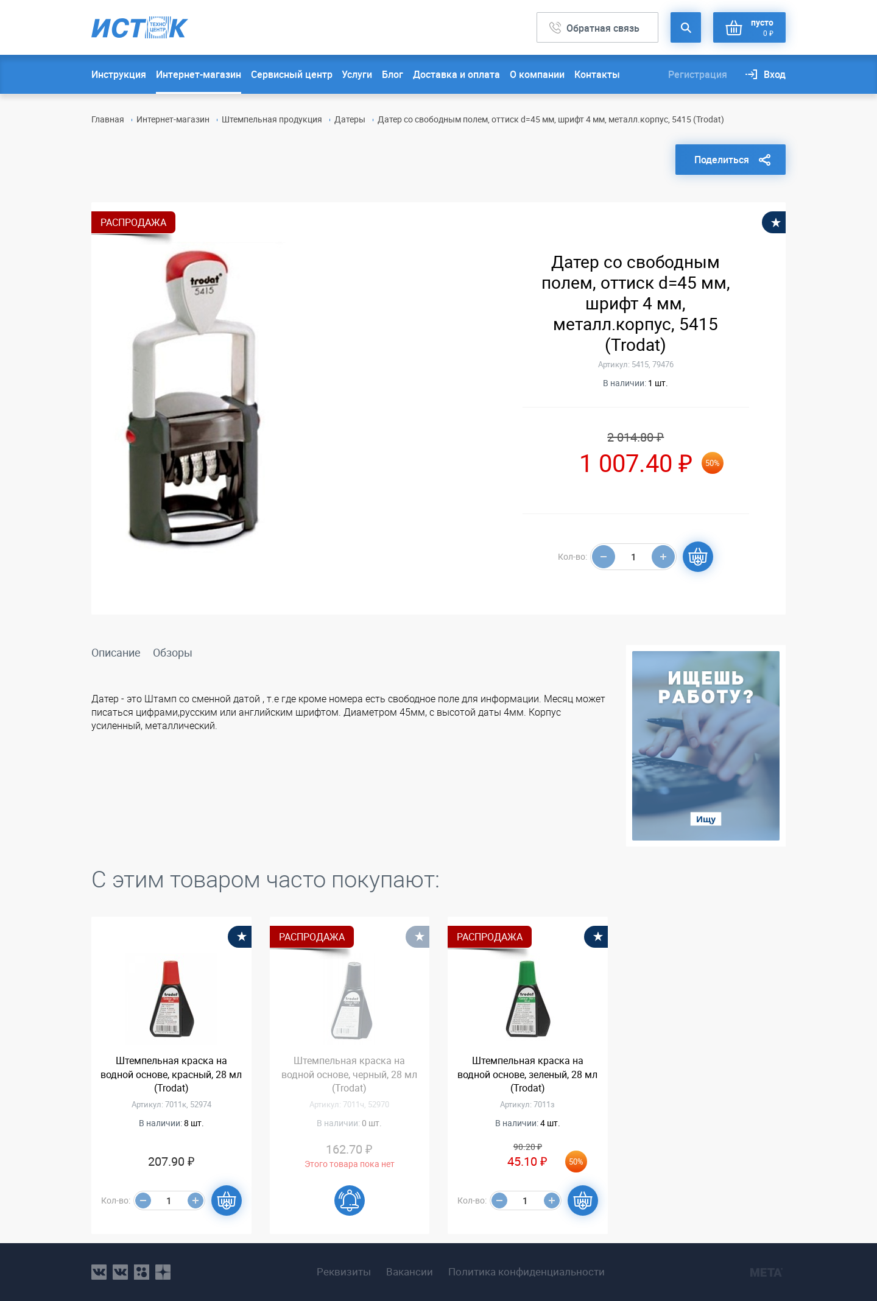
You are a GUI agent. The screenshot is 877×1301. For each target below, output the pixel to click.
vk (99, 1272)
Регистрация (697, 74)
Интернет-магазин (198, 74)
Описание (116, 652)
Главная (107, 119)
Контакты (597, 74)
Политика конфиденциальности (526, 1272)
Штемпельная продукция (272, 119)
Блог (392, 74)
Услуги (357, 74)
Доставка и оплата (456, 74)
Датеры (349, 119)
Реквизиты (344, 1272)
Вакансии (409, 1272)
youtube (163, 1272)
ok (141, 1272)
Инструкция (118, 74)
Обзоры (172, 652)
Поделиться (721, 159)
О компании (537, 74)
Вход (775, 74)
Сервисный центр (292, 74)
